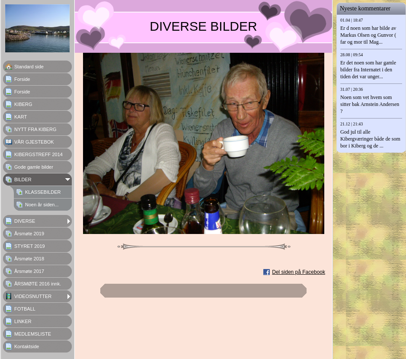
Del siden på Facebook (298, 272)
